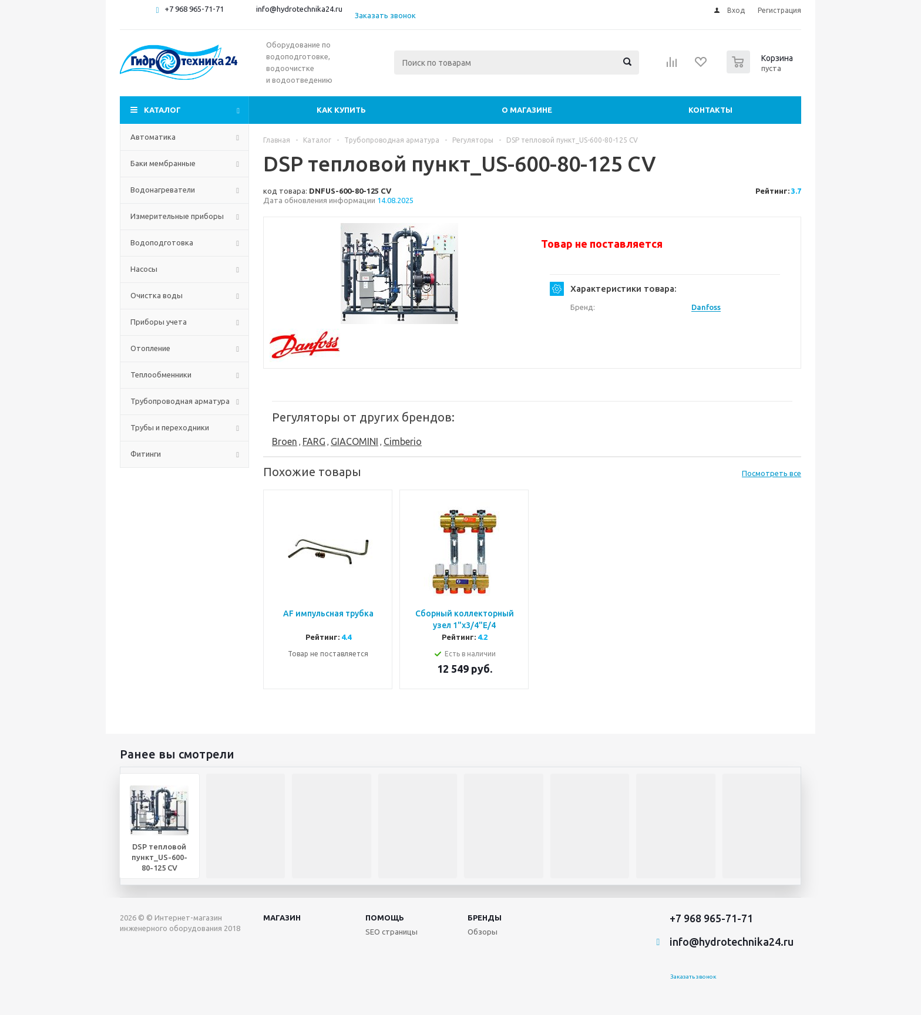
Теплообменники (160, 374)
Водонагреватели (162, 190)
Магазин (282, 917)
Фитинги (145, 454)
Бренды (485, 917)
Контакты (710, 110)
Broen (284, 441)
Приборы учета (158, 322)
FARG (313, 441)
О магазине (527, 110)
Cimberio (403, 441)
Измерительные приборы (177, 216)
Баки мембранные (163, 163)
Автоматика (153, 137)
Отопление (150, 348)
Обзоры (483, 932)
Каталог (162, 110)
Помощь (384, 917)
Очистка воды (156, 295)
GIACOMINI (354, 441)
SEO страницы (391, 932)
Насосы (143, 269)
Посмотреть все (771, 473)
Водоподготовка (161, 242)
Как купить (341, 110)
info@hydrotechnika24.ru (299, 9)
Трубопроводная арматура (180, 401)
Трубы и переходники (169, 427)
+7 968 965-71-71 (194, 9)
